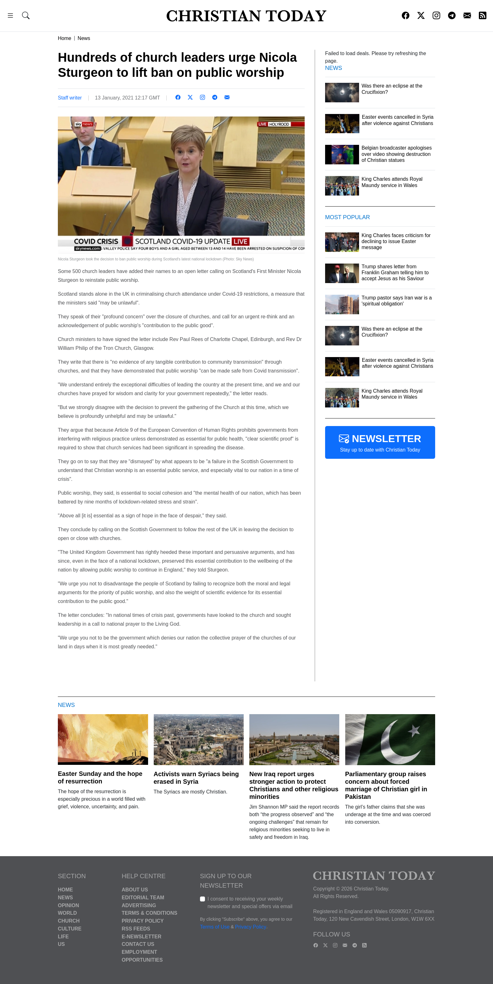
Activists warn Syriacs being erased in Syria (196, 778)
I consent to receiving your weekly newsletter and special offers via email (250, 902)
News (84, 38)
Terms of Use (215, 927)
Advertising (139, 905)
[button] (10, 16)
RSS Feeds (136, 928)
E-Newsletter (141, 936)
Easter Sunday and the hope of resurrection (100, 777)
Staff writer (70, 97)
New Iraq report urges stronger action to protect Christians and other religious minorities (293, 785)
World (67, 913)
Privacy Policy (143, 921)
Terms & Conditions (149, 913)
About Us (135, 889)
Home (64, 38)
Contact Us (138, 944)
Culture (69, 928)
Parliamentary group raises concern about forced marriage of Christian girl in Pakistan (386, 785)
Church (69, 921)
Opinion (68, 905)
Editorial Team (143, 897)
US (61, 944)
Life (63, 936)
